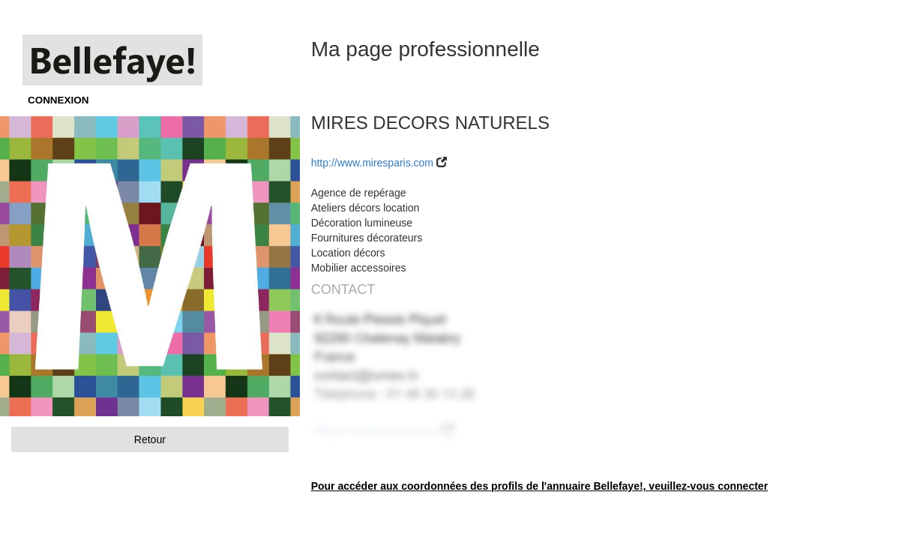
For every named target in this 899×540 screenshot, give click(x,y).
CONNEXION (58, 100)
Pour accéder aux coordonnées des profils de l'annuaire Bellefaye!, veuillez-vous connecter (539, 486)
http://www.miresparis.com (372, 163)
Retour (150, 440)
